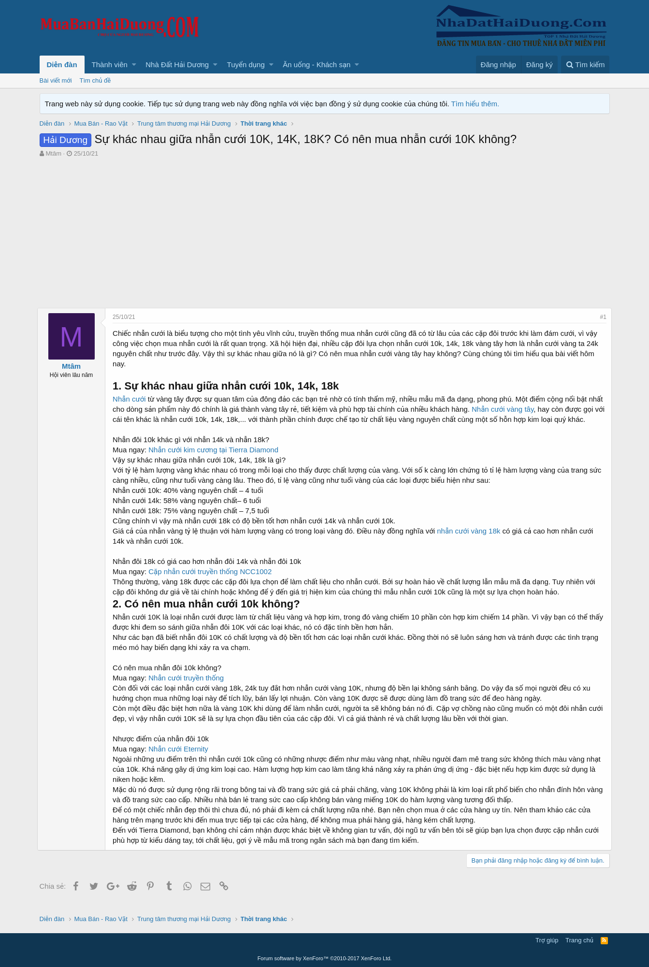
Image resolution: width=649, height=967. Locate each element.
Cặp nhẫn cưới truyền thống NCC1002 (212, 581)
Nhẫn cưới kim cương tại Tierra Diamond (216, 460)
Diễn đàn (62, 64)
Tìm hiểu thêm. (475, 104)
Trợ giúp (546, 940)
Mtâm (53, 153)
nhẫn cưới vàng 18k (471, 541)
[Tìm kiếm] (585, 64)
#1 (601, 317)
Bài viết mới (56, 80)
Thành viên (110, 64)
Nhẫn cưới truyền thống (188, 688)
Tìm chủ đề (95, 80)
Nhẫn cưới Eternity (181, 759)
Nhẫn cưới (131, 399)
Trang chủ (579, 940)
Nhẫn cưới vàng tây (521, 409)
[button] (134, 64)
